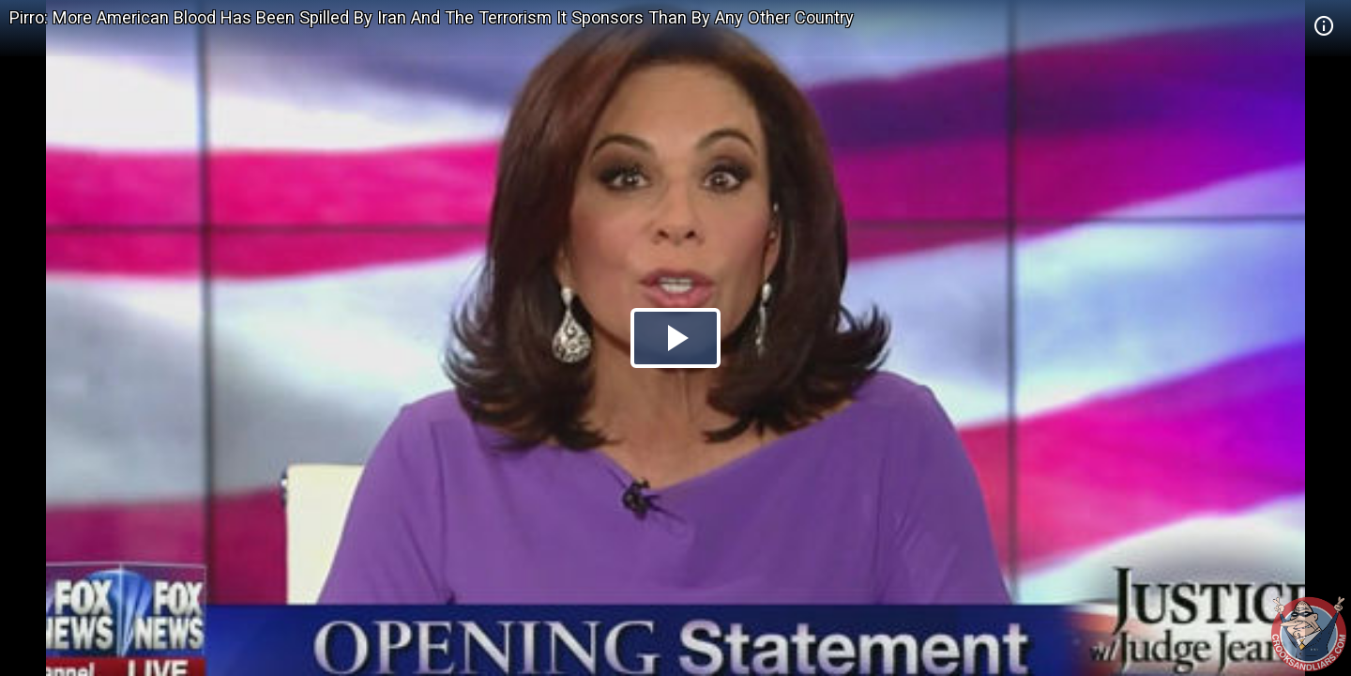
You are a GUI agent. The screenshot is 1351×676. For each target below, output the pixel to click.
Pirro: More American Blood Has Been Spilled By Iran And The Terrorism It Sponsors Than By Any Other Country (431, 17)
